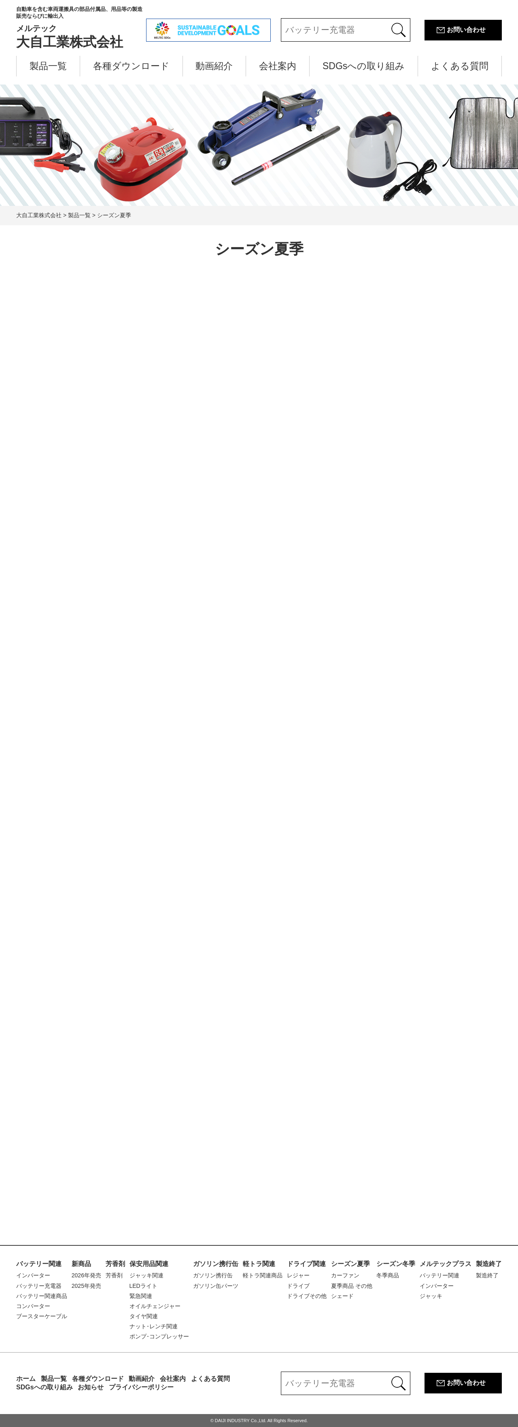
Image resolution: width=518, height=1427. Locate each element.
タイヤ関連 (144, 1316)
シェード (342, 1296)
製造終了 (489, 1263)
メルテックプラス (445, 1263)
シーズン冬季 (395, 1263)
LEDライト (143, 1286)
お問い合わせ (466, 29)
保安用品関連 (149, 1263)
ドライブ (298, 1286)
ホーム (26, 1378)
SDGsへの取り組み (364, 66)
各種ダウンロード (131, 66)
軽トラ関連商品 (262, 1275)
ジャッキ (431, 1296)
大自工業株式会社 (81, 27)
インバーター (33, 1275)
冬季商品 (387, 1275)
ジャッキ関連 (146, 1275)
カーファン (345, 1275)
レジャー (298, 1275)
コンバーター (33, 1306)
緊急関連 (141, 1296)
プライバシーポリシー (141, 1387)
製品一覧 (48, 66)
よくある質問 (459, 66)
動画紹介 (214, 66)
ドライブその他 (307, 1296)
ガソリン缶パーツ (215, 1286)
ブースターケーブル (41, 1316)
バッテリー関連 (39, 1263)
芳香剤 (115, 1263)
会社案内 (277, 66)
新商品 (81, 1263)
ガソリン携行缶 (215, 1263)
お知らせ (91, 1387)
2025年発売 (86, 1286)
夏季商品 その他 (351, 1286)
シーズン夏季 (350, 1263)
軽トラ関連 (259, 1263)
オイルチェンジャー (155, 1306)
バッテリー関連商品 (41, 1296)
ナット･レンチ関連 (154, 1326)
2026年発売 (86, 1275)
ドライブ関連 (306, 1263)
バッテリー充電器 (39, 1286)
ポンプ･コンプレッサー (159, 1336)
